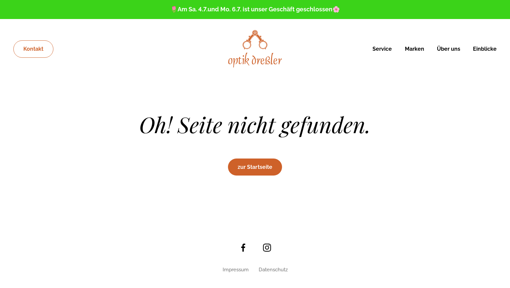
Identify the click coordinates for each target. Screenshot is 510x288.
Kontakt (33, 49)
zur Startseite (255, 167)
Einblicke (485, 49)
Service (382, 49)
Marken (414, 49)
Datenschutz (273, 270)
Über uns (448, 49)
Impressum (236, 270)
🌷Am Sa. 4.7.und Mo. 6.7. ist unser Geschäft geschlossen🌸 (255, 9)
